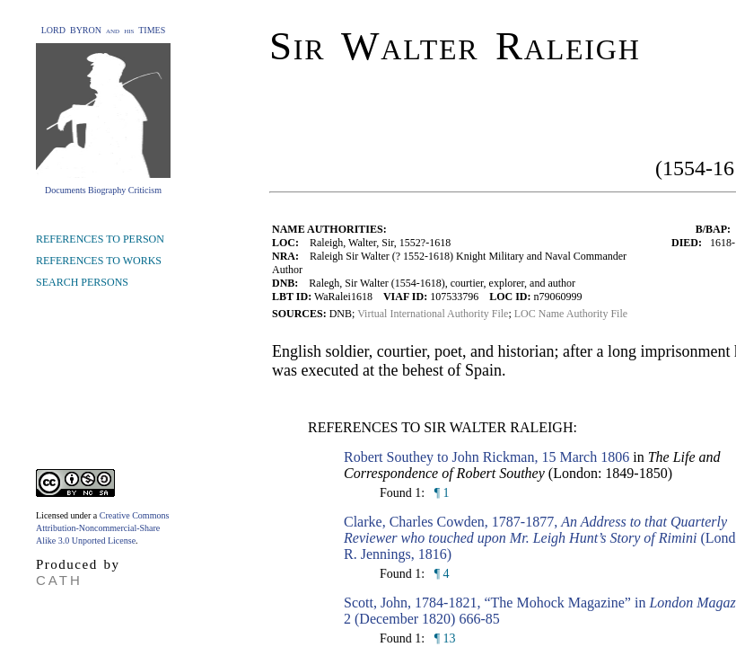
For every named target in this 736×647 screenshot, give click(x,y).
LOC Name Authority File (570, 313)
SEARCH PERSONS (82, 282)
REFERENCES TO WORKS (99, 260)
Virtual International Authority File (432, 313)
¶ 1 (440, 493)
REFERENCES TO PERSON (100, 239)
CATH (59, 580)
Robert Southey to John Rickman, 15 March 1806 (486, 457)
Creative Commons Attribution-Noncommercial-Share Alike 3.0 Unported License (102, 527)
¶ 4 (440, 574)
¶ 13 (443, 638)
